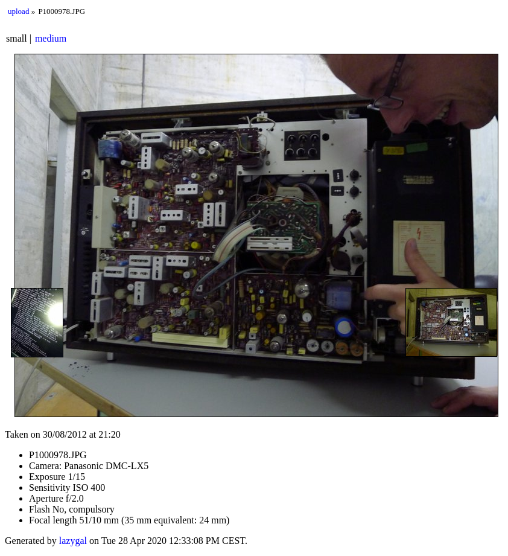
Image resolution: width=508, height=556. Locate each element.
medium (50, 38)
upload (18, 11)
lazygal (73, 540)
